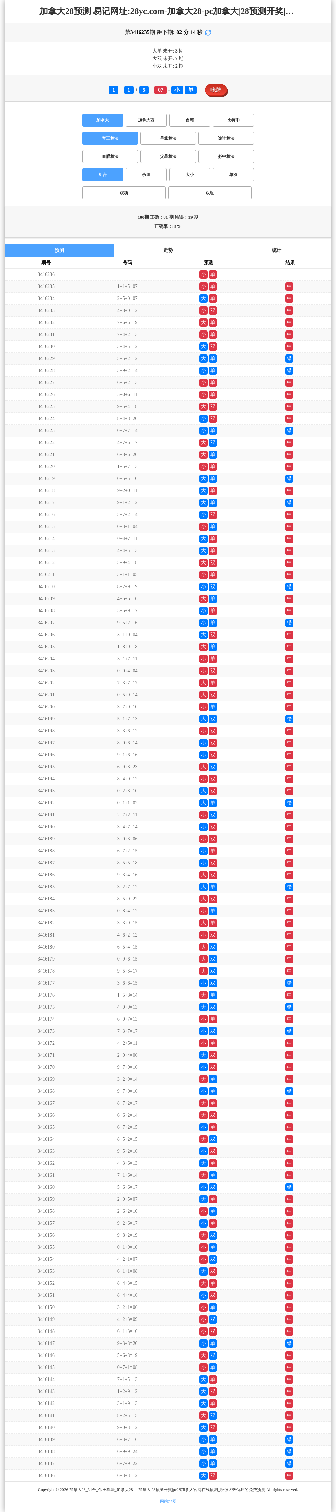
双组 (210, 192)
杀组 (146, 174)
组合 (103, 174)
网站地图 (168, 1501)
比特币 (233, 120)
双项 (124, 192)
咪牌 (215, 90)
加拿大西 (146, 120)
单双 (233, 174)
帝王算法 (110, 138)
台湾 (190, 120)
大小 (190, 174)
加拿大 (102, 120)
